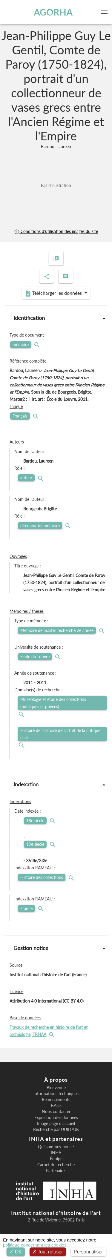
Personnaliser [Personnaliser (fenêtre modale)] (88, 1251)
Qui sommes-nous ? (56, 1146)
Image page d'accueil (56, 1123)
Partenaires (56, 1170)
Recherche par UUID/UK (56, 1129)
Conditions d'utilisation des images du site (56, 231)
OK (16, 1251)
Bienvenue (56, 1087)
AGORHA (53, 12)
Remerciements (56, 1099)
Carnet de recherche (56, 1164)
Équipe (56, 1158)
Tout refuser (48, 1251)
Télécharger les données (54, 293)
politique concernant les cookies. (35, 1244)
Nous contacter (56, 1111)
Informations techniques (56, 1093)
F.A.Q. (56, 1105)
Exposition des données (56, 1117)
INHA (56, 1152)
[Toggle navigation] (105, 12)
